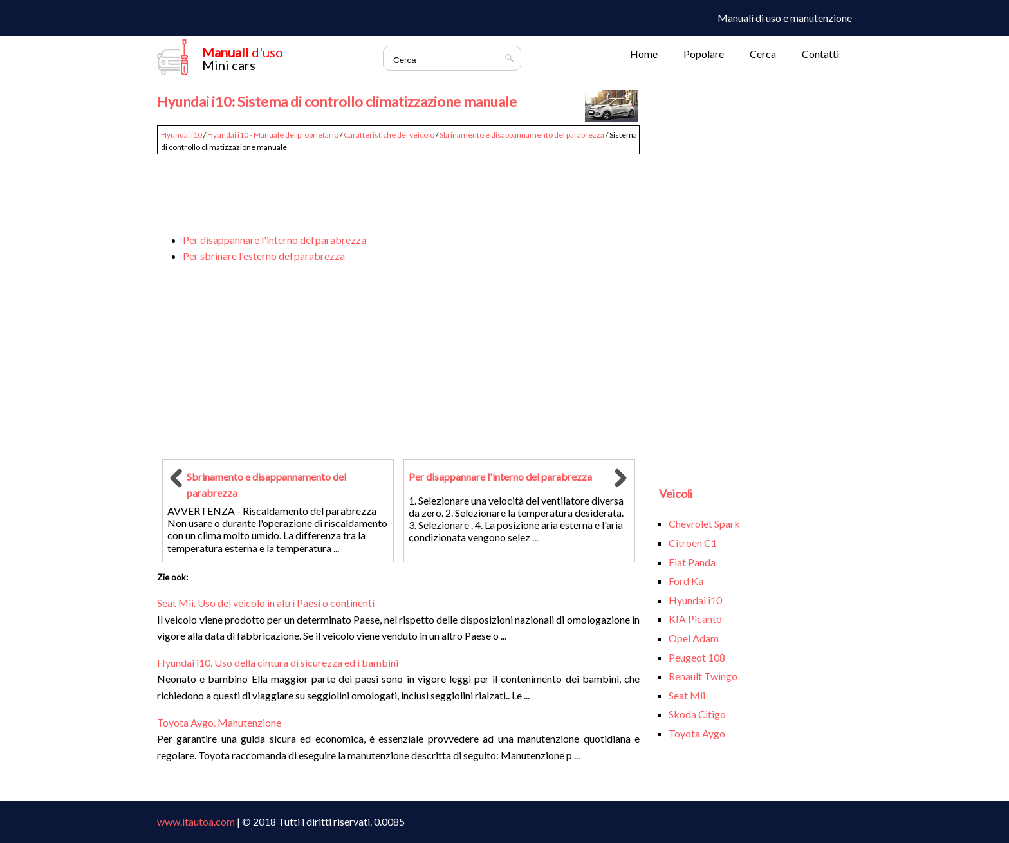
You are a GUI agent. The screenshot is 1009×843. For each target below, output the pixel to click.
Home (644, 54)
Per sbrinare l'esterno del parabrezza (264, 256)
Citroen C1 (693, 543)
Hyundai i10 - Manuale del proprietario (272, 135)
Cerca (763, 54)
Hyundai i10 (181, 135)
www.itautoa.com (196, 821)
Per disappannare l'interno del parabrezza (274, 240)
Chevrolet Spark (704, 523)
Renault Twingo (703, 676)
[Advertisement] (398, 188)
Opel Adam (694, 638)
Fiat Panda (692, 562)
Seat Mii (687, 695)
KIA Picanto (695, 619)
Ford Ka (686, 581)
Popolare (703, 54)
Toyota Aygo (697, 733)
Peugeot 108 (697, 657)
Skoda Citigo (697, 714)
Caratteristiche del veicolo (389, 135)
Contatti (820, 54)
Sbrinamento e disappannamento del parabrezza (522, 135)
